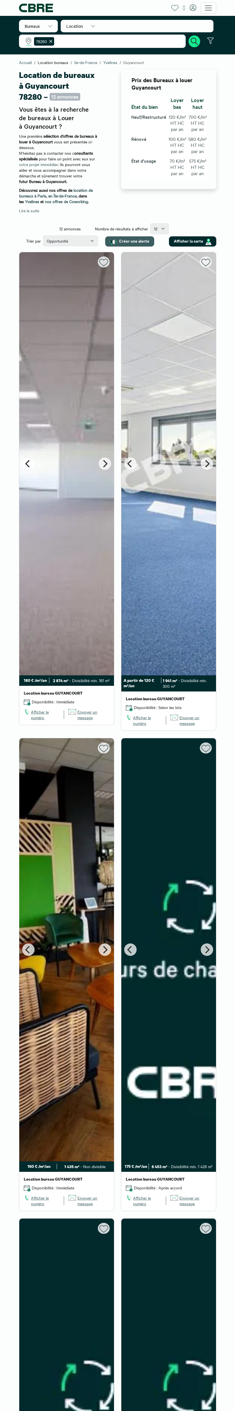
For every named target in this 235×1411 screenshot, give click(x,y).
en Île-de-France (62, 196)
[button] (38, 26)
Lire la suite (29, 210)
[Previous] (28, 463)
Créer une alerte (129, 241)
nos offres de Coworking (66, 201)
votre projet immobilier (38, 164)
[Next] (105, 463)
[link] (42, 714)
